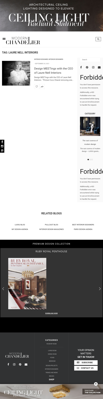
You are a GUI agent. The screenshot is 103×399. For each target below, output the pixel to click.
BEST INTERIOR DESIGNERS (83, 225)
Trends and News (52, 372)
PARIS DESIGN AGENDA (83, 229)
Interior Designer (41, 59)
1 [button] (88, 159)
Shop (51, 379)
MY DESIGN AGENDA (20, 229)
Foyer (52, 357)
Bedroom (52, 361)
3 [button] (92, 159)
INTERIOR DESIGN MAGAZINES (51, 229)
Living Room (52, 350)
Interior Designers (56, 59)
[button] (100, 288)
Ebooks (51, 376)
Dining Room (52, 354)
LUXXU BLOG (20, 225)
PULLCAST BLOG (51, 225)
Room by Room (52, 344)
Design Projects (51, 365)
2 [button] (90, 159)
